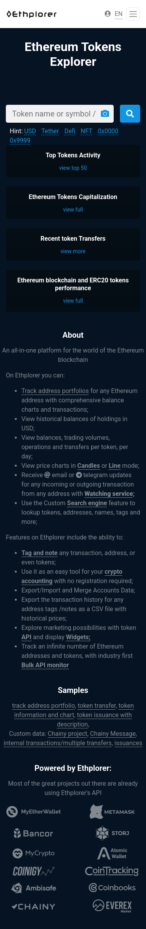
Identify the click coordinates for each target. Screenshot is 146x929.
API (26, 637)
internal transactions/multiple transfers (57, 743)
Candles (88, 465)
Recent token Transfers (73, 238)
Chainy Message (112, 733)
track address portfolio (43, 705)
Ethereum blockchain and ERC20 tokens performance (72, 284)
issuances (128, 743)
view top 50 (73, 168)
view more (73, 251)
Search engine (87, 503)
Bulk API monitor (45, 665)
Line (115, 465)
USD (30, 131)
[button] (108, 14)
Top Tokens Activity (73, 155)
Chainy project (68, 733)
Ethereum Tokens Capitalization (73, 197)
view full (73, 209)
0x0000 (108, 131)
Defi (69, 131)
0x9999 (20, 140)
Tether (50, 131)
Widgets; (78, 637)
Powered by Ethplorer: (73, 768)
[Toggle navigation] (133, 14)
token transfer (96, 705)
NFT (86, 131)
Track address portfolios (55, 391)
